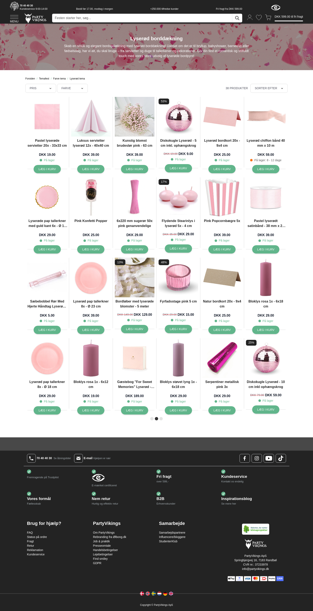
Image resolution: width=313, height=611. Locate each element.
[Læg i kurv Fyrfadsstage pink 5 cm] (178, 329)
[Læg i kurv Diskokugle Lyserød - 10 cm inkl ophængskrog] (265, 409)
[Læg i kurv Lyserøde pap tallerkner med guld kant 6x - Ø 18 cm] (47, 249)
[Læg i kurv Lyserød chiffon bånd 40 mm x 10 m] (265, 169)
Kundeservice (36, 554)
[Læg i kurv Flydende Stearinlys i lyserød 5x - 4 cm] (178, 248)
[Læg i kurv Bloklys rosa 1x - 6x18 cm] (265, 330)
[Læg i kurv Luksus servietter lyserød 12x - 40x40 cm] (90, 169)
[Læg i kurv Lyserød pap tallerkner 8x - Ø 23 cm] (90, 330)
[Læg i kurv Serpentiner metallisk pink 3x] (222, 410)
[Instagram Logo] (257, 458)
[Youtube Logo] (269, 458)
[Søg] (237, 18)
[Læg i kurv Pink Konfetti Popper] (90, 249)
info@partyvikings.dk (255, 569)
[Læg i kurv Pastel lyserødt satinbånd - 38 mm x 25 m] (265, 249)
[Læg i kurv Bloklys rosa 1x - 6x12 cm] (90, 410)
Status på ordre (37, 537)
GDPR (97, 563)
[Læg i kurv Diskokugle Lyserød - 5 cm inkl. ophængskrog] (178, 168)
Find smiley (100, 558)
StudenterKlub (168, 541)
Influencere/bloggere (172, 537)
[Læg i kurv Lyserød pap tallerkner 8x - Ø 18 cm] (47, 410)
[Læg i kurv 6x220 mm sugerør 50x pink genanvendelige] (134, 249)
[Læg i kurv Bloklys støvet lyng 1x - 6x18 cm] (178, 410)
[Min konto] (250, 17)
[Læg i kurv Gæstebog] (134, 410)
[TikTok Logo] (281, 458)
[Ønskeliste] (259, 17)
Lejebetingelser (103, 554)
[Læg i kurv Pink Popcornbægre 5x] (222, 249)
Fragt (30, 541)
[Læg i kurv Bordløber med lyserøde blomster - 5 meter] (134, 329)
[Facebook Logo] (245, 458)
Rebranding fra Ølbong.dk (109, 537)
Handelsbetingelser (105, 550)
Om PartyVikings (104, 532)
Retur (30, 545)
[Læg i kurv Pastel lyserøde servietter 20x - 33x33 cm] (47, 169)
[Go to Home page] (35, 18)
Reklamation (35, 550)
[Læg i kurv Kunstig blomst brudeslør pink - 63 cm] (134, 169)
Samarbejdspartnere (172, 532)
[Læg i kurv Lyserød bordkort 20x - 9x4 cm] (222, 169)
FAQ (30, 532)
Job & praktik (101, 541)
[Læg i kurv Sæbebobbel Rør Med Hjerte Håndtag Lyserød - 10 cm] (47, 330)
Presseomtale (102, 545)
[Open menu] (14, 18)
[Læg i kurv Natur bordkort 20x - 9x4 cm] (222, 330)
